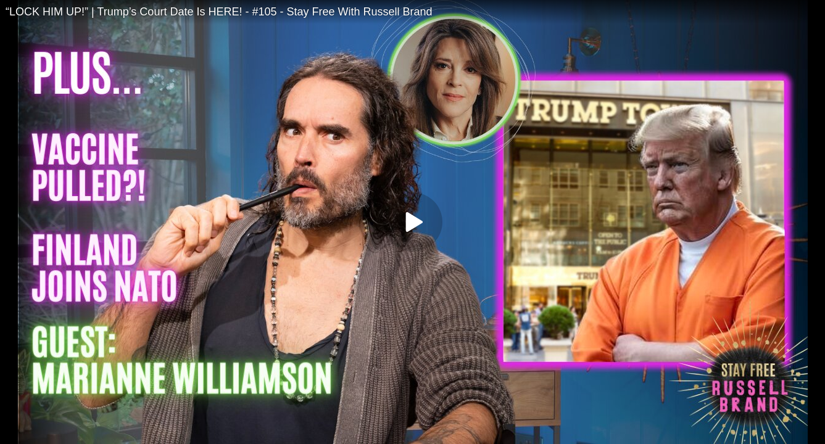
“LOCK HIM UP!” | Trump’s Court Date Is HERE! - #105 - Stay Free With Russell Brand (219, 12)
